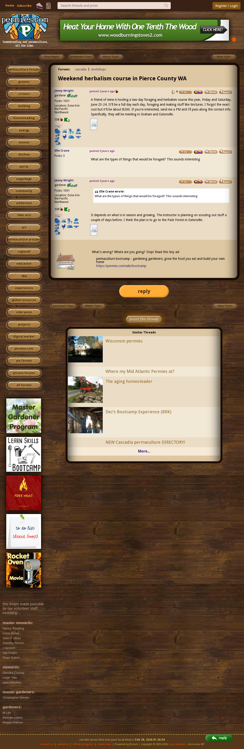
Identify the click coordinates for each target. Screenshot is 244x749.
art (24, 227)
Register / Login (226, 6)
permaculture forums (24, 69)
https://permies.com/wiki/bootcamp (121, 265)
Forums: (64, 69)
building (24, 106)
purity (24, 166)
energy (24, 130)
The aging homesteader (129, 381)
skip (24, 276)
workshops (98, 69)
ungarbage (24, 179)
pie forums (24, 360)
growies (24, 82)
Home (9, 5)
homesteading (24, 118)
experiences (24, 288)
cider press (24, 312)
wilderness (24, 203)
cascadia (81, 69)
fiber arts (24, 215)
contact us (46, 744)
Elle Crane (62, 150)
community (24, 191)
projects (24, 324)
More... (144, 451)
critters (24, 94)
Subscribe (24, 5)
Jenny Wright (64, 90)
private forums (24, 373)
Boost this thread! (144, 319)
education (24, 263)
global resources (24, 300)
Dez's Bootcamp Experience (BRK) (138, 411)
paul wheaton (177, 744)
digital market (24, 336)
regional (24, 251)
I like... (58, 126)
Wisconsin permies (124, 341)
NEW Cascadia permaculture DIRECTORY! (145, 442)
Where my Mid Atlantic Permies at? (140, 371)
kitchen (24, 154)
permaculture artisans (24, 239)
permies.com (24, 348)
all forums (24, 385)
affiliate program (83, 744)
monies (24, 142)
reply (144, 291)
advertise (62, 744)
